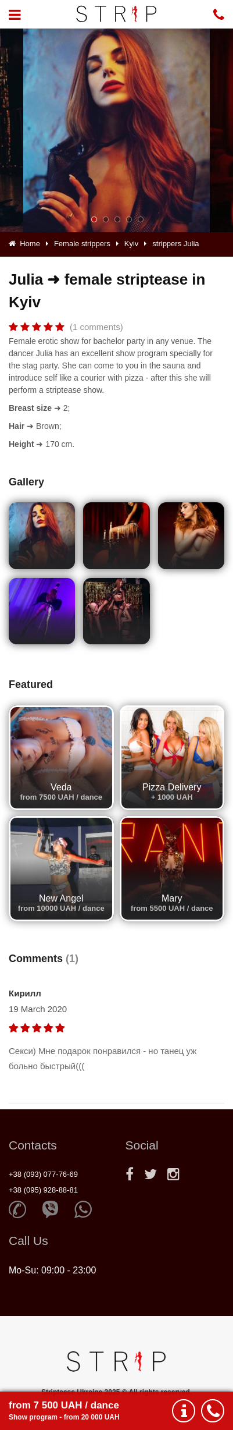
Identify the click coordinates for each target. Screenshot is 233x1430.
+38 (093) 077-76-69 (43, 1174)
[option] (116, 130)
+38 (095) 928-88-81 (43, 1190)
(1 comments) (96, 327)
